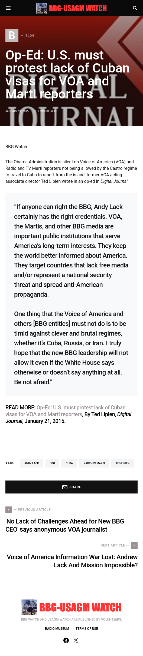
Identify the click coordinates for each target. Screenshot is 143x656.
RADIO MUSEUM (57, 629)
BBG (52, 463)
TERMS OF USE (87, 629)
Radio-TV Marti (94, 463)
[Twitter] (76, 640)
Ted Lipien (122, 463)
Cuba (69, 463)
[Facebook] (66, 640)
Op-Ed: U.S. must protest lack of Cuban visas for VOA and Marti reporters (65, 411)
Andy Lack (31, 463)
